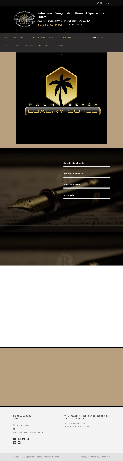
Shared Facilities (11, 45)
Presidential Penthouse (45, 37)
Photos (67, 37)
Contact (60, 45)
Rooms (80, 37)
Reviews (29, 45)
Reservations (20, 37)
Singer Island (44, 45)
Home (5, 37)
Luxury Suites (96, 37)
